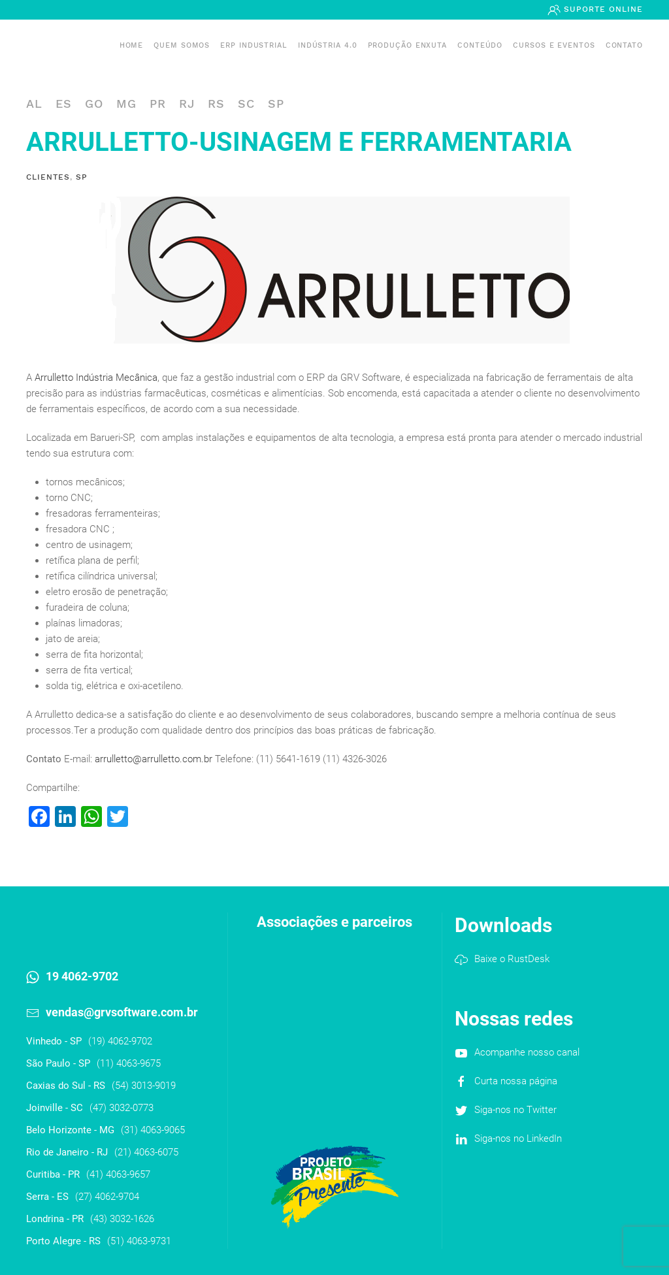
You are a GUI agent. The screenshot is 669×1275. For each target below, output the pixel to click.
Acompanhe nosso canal (526, 1052)
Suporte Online (602, 9)
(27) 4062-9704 (107, 1196)
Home (132, 45)
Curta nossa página (515, 1081)
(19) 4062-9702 (120, 1041)
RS (216, 103)
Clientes (48, 177)
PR (158, 103)
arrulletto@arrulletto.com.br (155, 759)
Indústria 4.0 (327, 45)
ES (64, 103)
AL (34, 103)
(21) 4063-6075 (146, 1152)
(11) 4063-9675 (129, 1063)
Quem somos (182, 45)
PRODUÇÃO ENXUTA (408, 45)
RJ (187, 103)
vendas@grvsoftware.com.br (122, 1012)
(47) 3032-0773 (122, 1108)
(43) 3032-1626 (122, 1219)
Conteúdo (479, 45)
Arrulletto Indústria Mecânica (96, 377)
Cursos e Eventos (554, 45)
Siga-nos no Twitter (515, 1110)
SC (246, 103)
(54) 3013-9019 (144, 1085)
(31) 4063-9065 (153, 1130)
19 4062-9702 (82, 976)
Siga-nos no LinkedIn (518, 1138)
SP (276, 103)
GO (94, 103)
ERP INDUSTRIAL (253, 45)
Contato (624, 45)
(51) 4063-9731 (139, 1241)
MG (126, 103)
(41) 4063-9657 (118, 1174)
